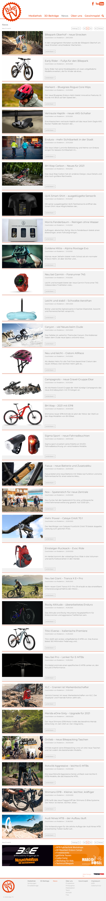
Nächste (100, 28)
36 (90, 28)
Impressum (95, 881)
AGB (93, 883)
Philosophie (70, 886)
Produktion (70, 883)
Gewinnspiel (92, 15)
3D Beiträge (51, 15)
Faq (67, 895)
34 (84, 28)
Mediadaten (70, 888)
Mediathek (35, 15)
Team (68, 890)
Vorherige (74, 28)
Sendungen (32, 883)
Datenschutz (96, 886)
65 (96, 28)
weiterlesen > (50, 51)
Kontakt (69, 892)
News (64, 15)
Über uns (76, 15)
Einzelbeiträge (33, 886)
